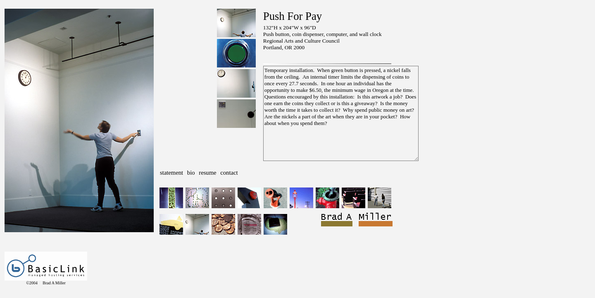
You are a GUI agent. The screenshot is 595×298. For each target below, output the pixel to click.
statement (171, 172)
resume (207, 172)
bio (191, 172)
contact (229, 172)
